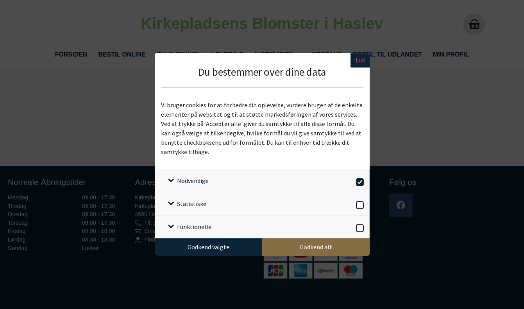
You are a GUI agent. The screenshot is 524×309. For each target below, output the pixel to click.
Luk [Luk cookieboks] (360, 60)
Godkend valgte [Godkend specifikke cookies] (208, 247)
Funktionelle (194, 227)
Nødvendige (193, 181)
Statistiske (191, 204)
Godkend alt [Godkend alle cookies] (316, 247)
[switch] (358, 180)
